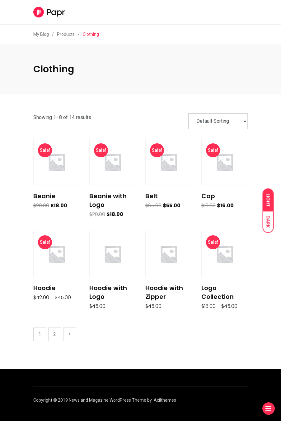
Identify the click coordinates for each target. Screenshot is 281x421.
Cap (208, 196)
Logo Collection (217, 292)
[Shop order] (218, 121)
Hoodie (44, 288)
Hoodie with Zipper (164, 292)
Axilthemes (165, 400)
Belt (151, 196)
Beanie (44, 196)
